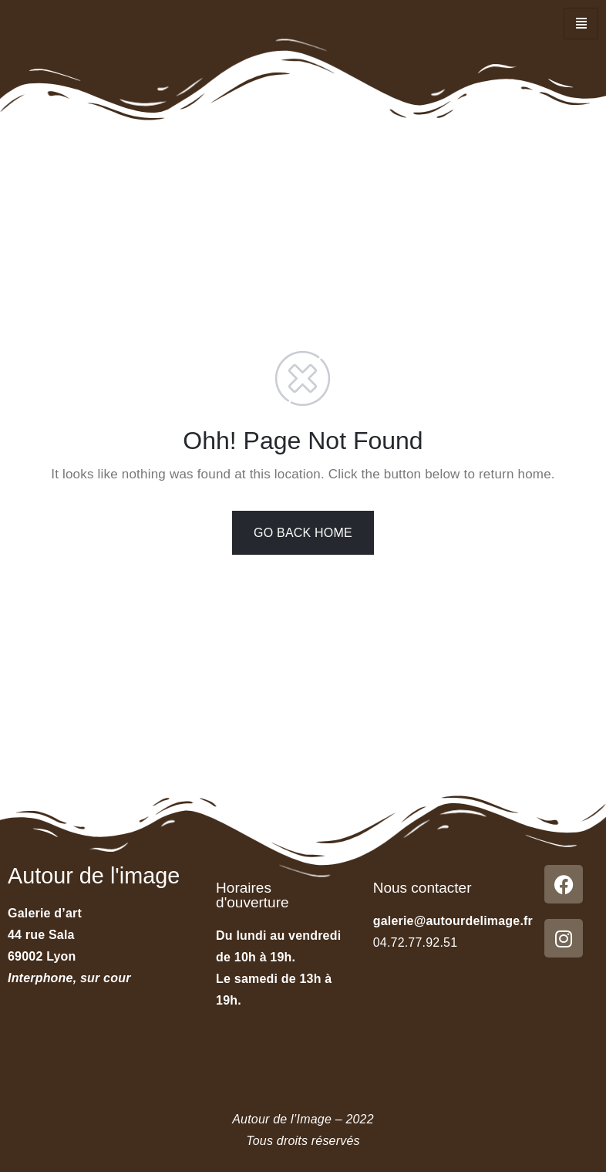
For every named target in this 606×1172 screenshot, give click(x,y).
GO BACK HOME (303, 532)
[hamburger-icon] (581, 23)
